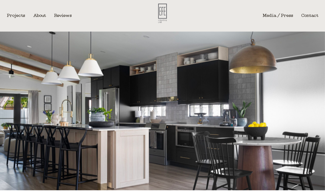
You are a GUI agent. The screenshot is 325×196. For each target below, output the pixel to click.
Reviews (63, 16)
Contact (309, 16)
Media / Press (278, 16)
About (39, 16)
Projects (16, 16)
